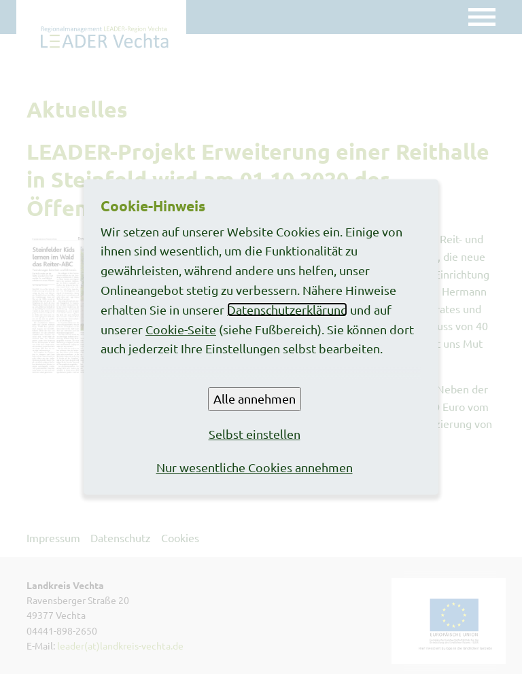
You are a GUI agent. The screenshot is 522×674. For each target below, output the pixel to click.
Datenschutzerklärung (287, 309)
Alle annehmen (254, 398)
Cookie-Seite (180, 329)
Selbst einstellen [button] (254, 434)
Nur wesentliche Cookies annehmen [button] (254, 467)
